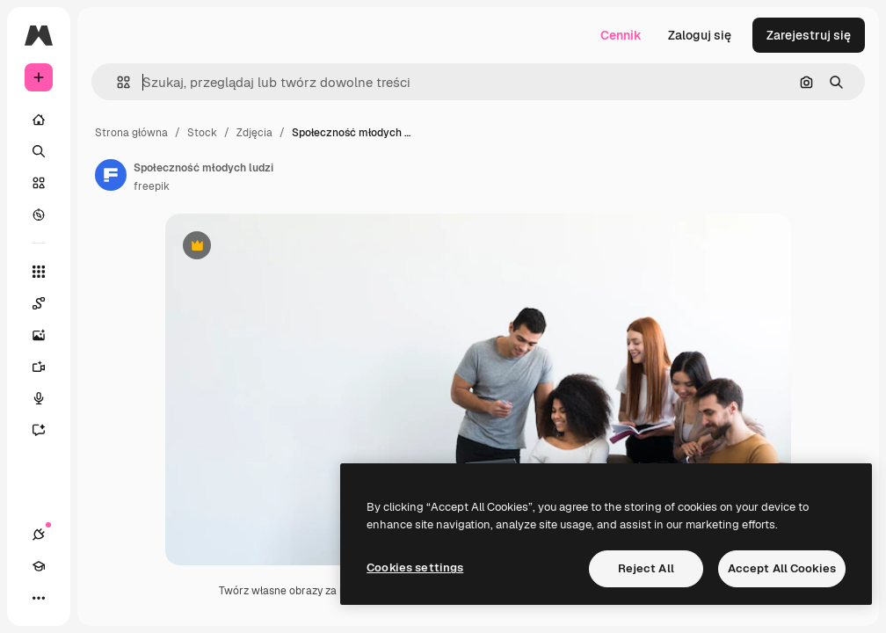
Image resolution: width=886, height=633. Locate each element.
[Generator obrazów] (47, 335)
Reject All (646, 568)
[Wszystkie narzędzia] (39, 272)
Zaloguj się (699, 35)
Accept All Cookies (782, 568)
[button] (116, 82)
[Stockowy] (39, 183)
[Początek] (39, 120)
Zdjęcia (254, 133)
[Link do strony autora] (111, 175)
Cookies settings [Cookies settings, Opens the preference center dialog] (415, 567)
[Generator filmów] (47, 367)
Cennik (621, 35)
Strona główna (131, 133)
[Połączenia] (39, 534)
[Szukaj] (39, 151)
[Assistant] (47, 430)
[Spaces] (47, 303)
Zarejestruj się (808, 35)
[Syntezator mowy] (47, 398)
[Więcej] (39, 598)
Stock (202, 133)
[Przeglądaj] (39, 214)
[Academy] (39, 566)
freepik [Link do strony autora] (152, 186)
